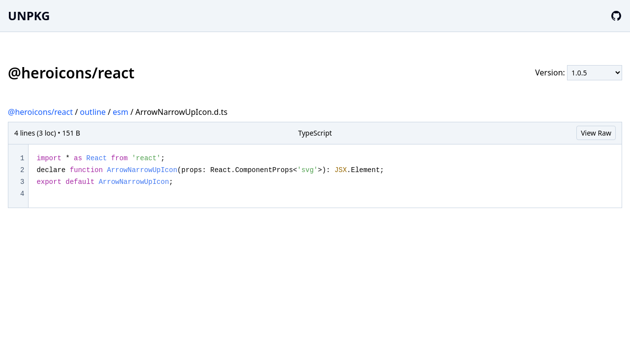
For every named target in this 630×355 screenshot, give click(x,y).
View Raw (596, 133)
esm (120, 111)
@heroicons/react (40, 111)
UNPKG (29, 15)
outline (93, 111)
